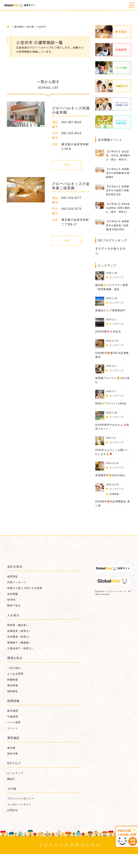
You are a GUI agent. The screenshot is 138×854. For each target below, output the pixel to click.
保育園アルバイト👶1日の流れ (112, 380)
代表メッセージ (16, 582)
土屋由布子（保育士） (20, 648)
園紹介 (11, 778)
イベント (12, 728)
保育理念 (12, 576)
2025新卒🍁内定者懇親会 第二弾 (112, 503)
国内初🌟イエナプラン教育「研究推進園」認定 (111, 287)
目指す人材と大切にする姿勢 (24, 588)
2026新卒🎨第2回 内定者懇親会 (112, 354)
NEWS (11, 599)
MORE (67, 165)
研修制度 (12, 679)
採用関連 (114, 494)
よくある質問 (15, 673)
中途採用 (12, 716)
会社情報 (12, 594)
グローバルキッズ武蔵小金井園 (71, 110)
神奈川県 (12, 753)
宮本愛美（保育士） (19, 636)
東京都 (11, 747)
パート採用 (14, 722)
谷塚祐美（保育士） (19, 630)
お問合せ (12, 810)
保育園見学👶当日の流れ (110, 475)
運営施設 (13, 737)
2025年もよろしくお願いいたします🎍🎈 (111, 451)
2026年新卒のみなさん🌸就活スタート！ (112, 426)
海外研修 (12, 685)
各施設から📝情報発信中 (110, 310)
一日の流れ (14, 667)
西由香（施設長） (18, 625)
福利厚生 (12, 691)
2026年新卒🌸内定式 (108, 331)
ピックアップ (117, 277)
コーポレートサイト (19, 804)
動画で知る (14, 605)
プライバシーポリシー (20, 798)
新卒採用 (12, 710)
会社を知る (14, 566)
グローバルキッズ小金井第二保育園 (71, 186)
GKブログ (14, 763)
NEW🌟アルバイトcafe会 (110, 403)
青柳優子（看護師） (19, 642)
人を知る (13, 615)
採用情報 (13, 700)
